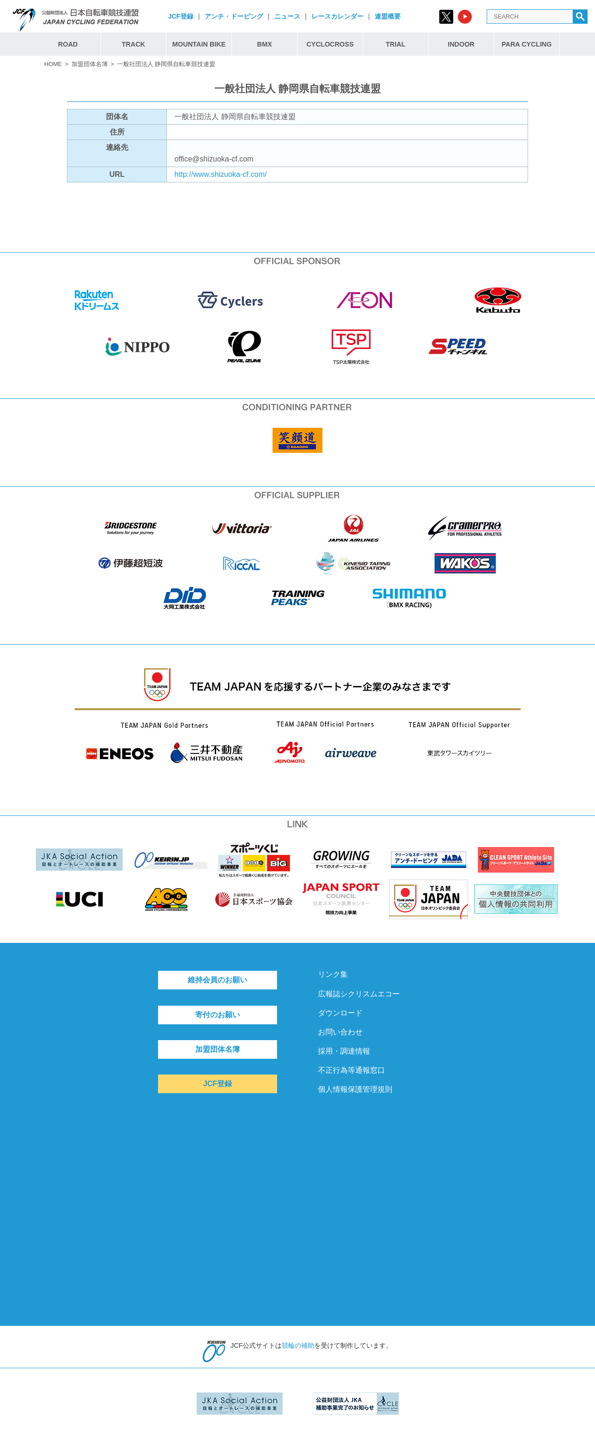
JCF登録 (180, 16)
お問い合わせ (340, 1032)
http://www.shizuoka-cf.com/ (220, 174)
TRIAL (395, 44)
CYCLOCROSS (330, 44)
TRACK (133, 44)
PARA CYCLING (527, 44)
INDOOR (461, 44)
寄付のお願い (217, 1015)
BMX (264, 44)
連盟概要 (388, 16)
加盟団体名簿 (90, 63)
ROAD (68, 44)
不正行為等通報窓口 (351, 1070)
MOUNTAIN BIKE (199, 44)
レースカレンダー (337, 16)
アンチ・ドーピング (234, 16)
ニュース (287, 16)
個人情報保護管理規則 (355, 1089)
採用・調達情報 (344, 1051)
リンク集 (333, 974)
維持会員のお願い (217, 980)
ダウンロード (340, 1013)
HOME (53, 63)
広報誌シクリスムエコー (359, 994)
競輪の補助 (298, 1345)
